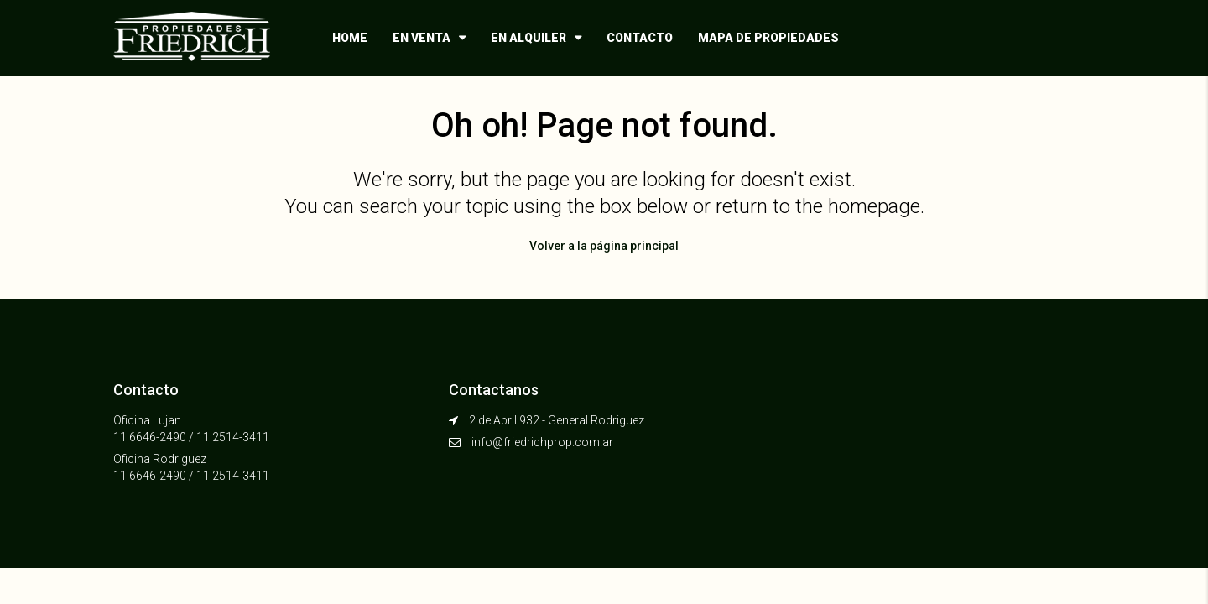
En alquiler (528, 37)
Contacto (640, 37)
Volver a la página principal (604, 246)
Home (349, 37)
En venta (421, 37)
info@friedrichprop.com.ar (542, 442)
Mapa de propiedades (768, 37)
